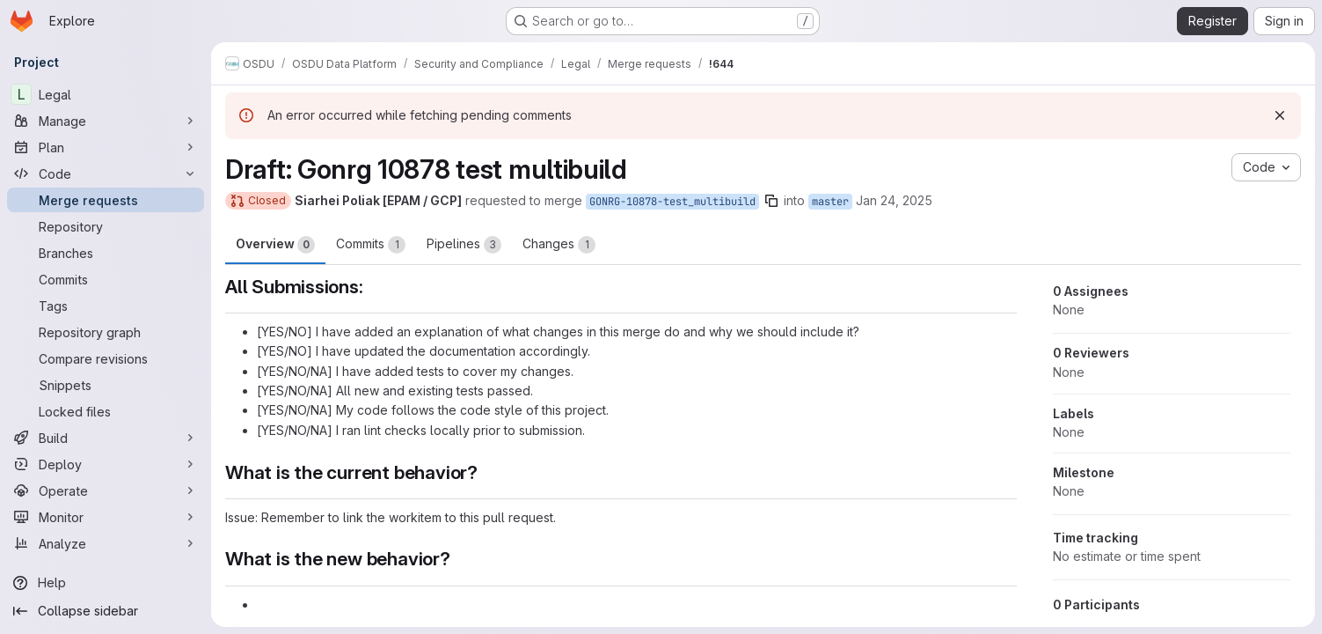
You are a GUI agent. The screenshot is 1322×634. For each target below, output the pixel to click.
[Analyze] (105, 543)
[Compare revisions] (105, 358)
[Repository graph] (105, 332)
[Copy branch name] (771, 200)
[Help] (105, 583)
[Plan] (105, 147)
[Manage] (105, 120)
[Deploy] (105, 464)
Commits (370, 245)
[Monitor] (105, 517)
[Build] (105, 437)
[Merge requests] (105, 200)
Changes (558, 245)
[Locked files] (105, 411)
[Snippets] (105, 384)
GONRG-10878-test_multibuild (672, 202)
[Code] (105, 173)
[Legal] (105, 94)
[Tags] (105, 305)
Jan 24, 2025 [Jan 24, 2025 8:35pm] (894, 200)
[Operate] (105, 490)
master (830, 202)
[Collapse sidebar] (105, 611)
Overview (275, 245)
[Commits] (105, 279)
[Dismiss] (1279, 115)
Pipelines (464, 245)
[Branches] (105, 252)
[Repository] (105, 226)
